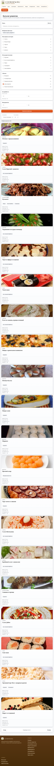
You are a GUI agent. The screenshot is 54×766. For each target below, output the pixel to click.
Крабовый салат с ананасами (11, 562)
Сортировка (7, 116)
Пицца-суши (6, 411)
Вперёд (49, 730)
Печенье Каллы (7, 380)
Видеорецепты (31, 749)
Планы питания (31, 753)
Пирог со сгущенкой (8, 713)
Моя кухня (4, 10)
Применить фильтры (27, 111)
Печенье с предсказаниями (10, 139)
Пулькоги (5, 199)
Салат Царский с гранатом (10, 169)
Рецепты (4, 6)
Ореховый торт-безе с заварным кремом (14, 683)
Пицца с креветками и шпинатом (12, 350)
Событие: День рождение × (8, 32)
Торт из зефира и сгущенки (10, 259)
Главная (29, 740)
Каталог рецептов (32, 742)
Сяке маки (5, 652)
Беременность (20, 6)
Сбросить (49, 23)
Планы (38, 6)
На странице (16, 116)
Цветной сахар (6, 471)
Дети (9, 6)
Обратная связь (4, 763)
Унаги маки (5, 290)
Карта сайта (30, 755)
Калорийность (44, 6)
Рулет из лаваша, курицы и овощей (13, 320)
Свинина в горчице (8, 592)
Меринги (5, 441)
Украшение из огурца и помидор (12, 229)
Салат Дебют (6, 622)
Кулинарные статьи (32, 744)
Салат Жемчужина (8, 532)
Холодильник (32, 6)
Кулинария (14, 6)
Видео (26, 6)
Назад (4, 730)
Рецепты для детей (32, 745)
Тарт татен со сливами (9, 501)
